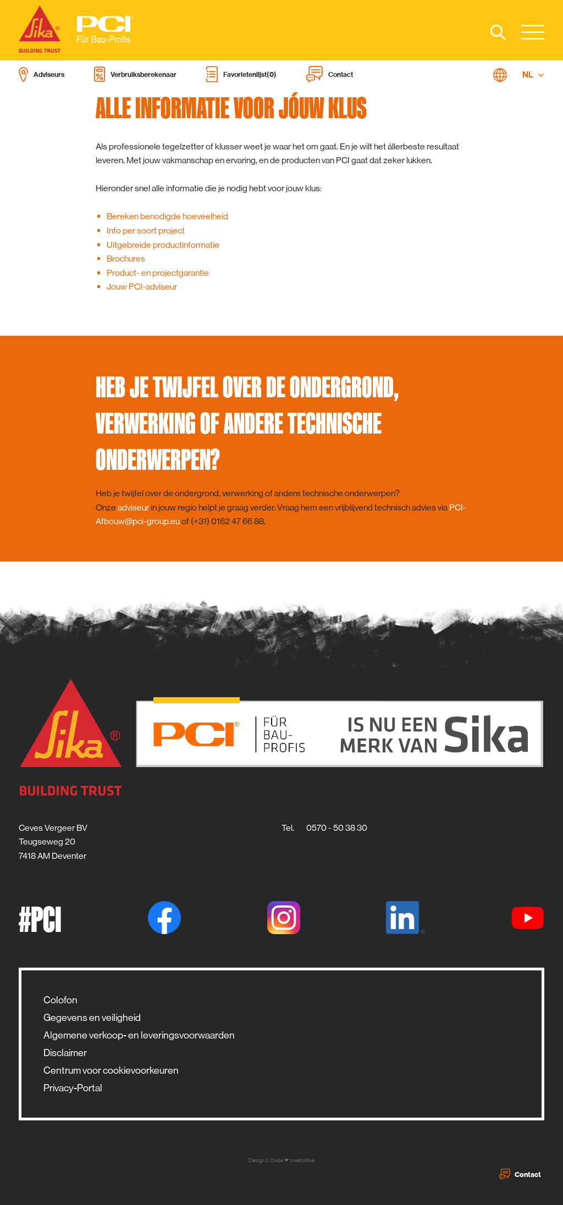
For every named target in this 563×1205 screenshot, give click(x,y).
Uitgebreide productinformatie (163, 245)
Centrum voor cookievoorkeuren (111, 1070)
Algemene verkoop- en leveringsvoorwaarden (139, 1035)
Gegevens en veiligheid (92, 1017)
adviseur (133, 507)
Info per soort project (146, 230)
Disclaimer (65, 1052)
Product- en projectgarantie (158, 273)
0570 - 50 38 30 (336, 828)
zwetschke (302, 1160)
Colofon (60, 1000)
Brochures (126, 258)
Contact (520, 1174)
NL (533, 74)
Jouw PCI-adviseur (142, 286)
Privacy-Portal (72, 1087)
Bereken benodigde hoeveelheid (167, 216)
